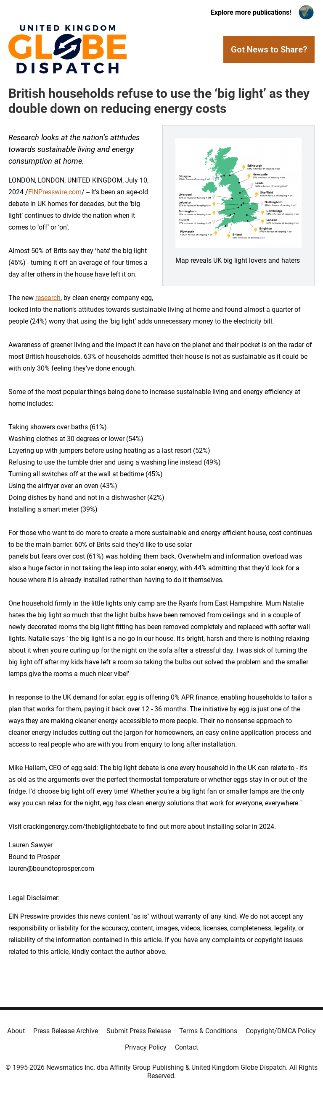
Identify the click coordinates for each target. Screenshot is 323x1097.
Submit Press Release (138, 1031)
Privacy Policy (146, 1047)
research (48, 298)
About (16, 1031)
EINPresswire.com (55, 192)
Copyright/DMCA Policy (281, 1031)
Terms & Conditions (208, 1031)
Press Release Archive (65, 1031)
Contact (186, 1047)
